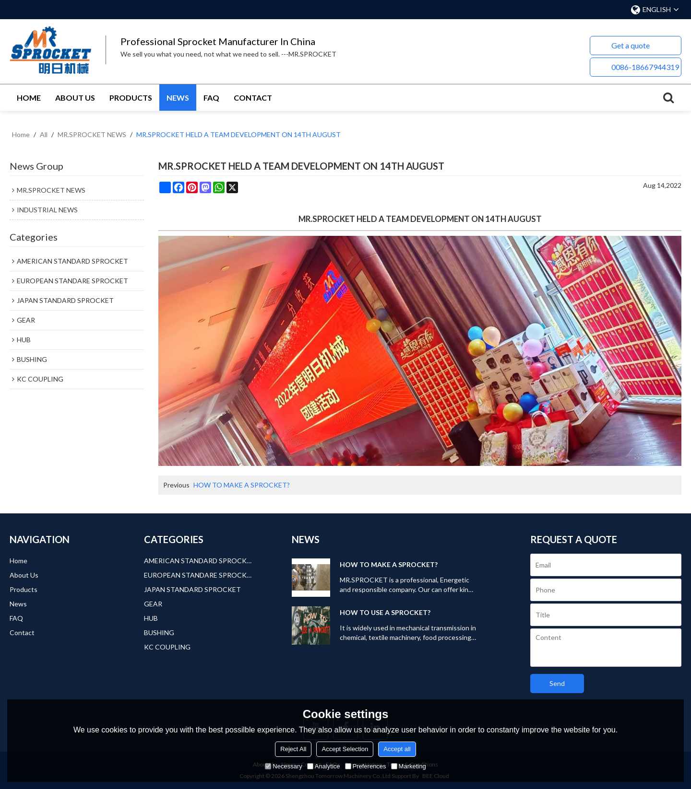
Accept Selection (345, 749)
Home (29, 97)
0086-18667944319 (645, 66)
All (44, 134)
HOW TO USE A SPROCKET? (385, 612)
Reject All (293, 749)
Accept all (396, 749)
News (178, 97)
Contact (253, 97)
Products (130, 97)
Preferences (365, 766)
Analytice (323, 766)
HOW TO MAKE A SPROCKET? (241, 485)
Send (557, 683)
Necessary (283, 766)
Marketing (408, 766)
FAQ (211, 97)
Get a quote (630, 45)
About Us (75, 97)
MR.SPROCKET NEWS (92, 134)
